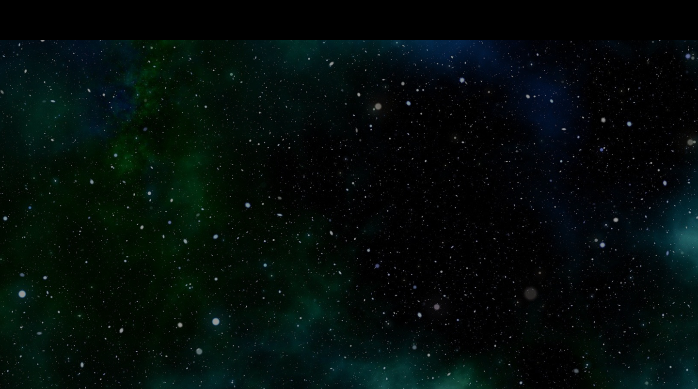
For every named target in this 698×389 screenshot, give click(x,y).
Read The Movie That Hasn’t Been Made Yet (145, 20)
